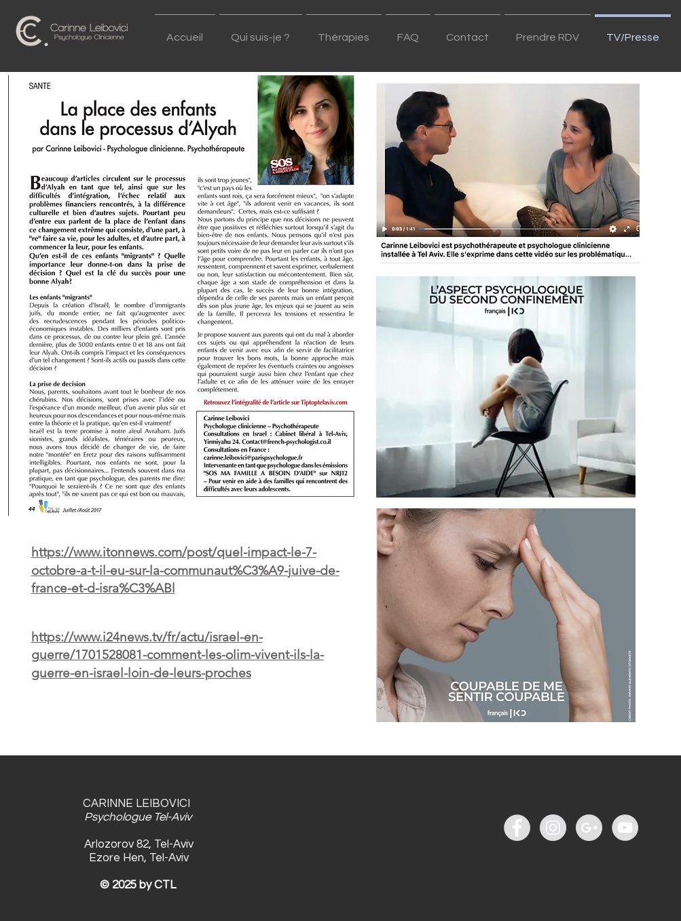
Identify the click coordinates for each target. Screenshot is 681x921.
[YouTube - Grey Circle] (625, 827)
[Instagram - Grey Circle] (553, 827)
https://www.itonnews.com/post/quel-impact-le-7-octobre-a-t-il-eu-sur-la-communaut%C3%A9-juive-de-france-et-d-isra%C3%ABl (185, 570)
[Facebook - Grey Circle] (517, 827)
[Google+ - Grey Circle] (589, 827)
